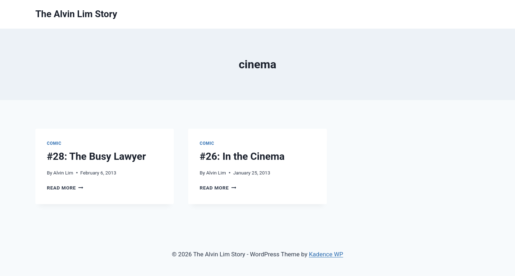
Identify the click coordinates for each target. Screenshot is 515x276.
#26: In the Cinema (242, 156)
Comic (54, 143)
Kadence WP (326, 254)
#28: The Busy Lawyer (96, 156)
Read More (65, 188)
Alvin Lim (63, 173)
